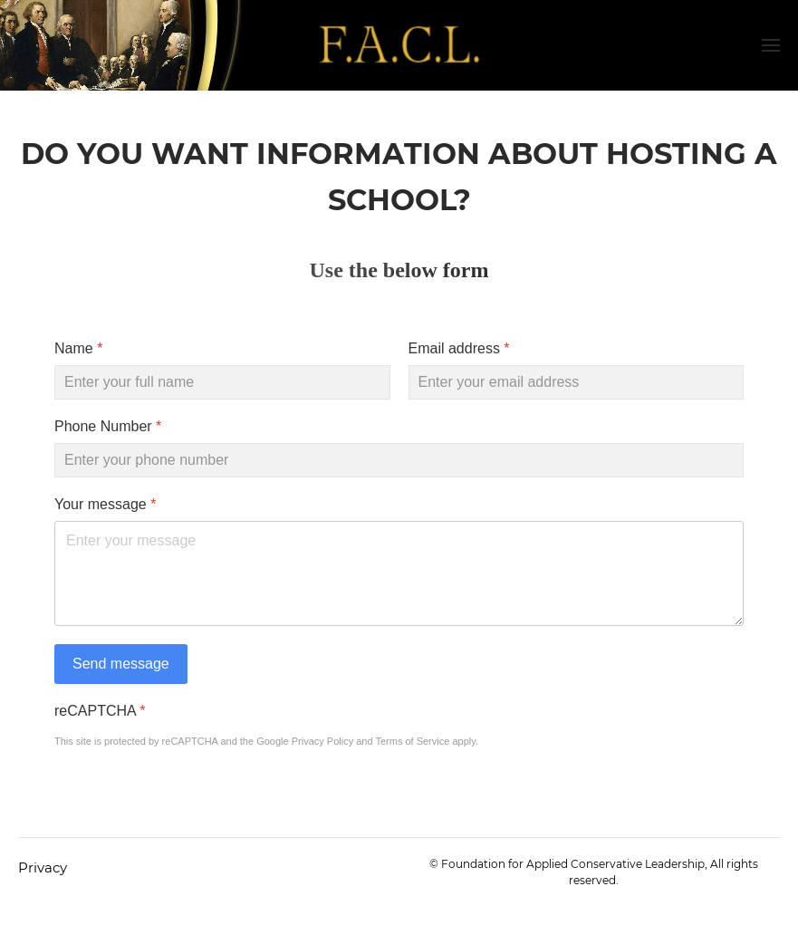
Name (78, 348)
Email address (459, 348)
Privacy (42, 867)
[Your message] (399, 573)
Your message (105, 504)
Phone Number (107, 426)
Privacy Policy (322, 741)
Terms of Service (412, 741)
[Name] (222, 382)
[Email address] (577, 382)
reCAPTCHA (99, 710)
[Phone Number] (399, 460)
